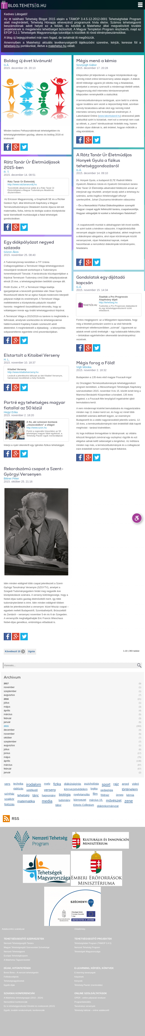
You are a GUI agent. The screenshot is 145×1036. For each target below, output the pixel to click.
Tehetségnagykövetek (14, 981)
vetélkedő (32, 790)
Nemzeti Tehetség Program (87, 947)
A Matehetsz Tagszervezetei (17, 960)
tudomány (64, 800)
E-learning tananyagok (85, 972)
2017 (6, 683)
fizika (57, 784)
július (6, 702)
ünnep (119, 794)
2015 (6, 726)
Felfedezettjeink (11, 977)
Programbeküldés (82, 1002)
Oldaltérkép (79, 929)
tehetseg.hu (12, 46)
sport (106, 784)
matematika (26, 801)
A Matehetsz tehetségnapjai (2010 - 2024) (23, 998)
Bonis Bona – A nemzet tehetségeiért (21, 972)
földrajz (105, 795)
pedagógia (106, 790)
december (9, 729)
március (8, 714)
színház (9, 793)
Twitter (24, 147)
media (47, 801)
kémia (130, 795)
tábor (58, 805)
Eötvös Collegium (83, 804)
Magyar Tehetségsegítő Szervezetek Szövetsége (26, 947)
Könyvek (78, 981)
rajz (116, 784)
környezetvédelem (76, 789)
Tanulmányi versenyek (84, 1006)
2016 (6, 699)
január (7, 722)
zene (128, 801)
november (9, 687)
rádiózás (18, 788)
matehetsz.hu (57, 46)
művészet (113, 800)
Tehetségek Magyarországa (87, 951)
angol (125, 783)
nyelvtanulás (82, 794)
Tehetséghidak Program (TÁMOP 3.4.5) (92, 943)
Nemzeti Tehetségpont (14, 951)
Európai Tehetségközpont (16, 956)
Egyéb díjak (9, 985)
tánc (35, 795)
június (7, 753)
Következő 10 (15, 651)
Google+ (15, 147)
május (7, 706)
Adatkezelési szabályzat (13, 929)
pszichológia (91, 783)
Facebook (7, 147)
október (8, 737)
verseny (50, 790)
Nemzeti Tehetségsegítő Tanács (19, 943)
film (95, 794)
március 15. (96, 799)
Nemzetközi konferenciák (15, 1002)
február (8, 718)
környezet (80, 799)
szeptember (10, 691)
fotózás (9, 804)
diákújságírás (72, 783)
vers (7, 784)
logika (94, 788)
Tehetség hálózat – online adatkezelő (91, 1010)
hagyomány (49, 795)
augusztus (9, 695)
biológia (65, 795)
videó (135, 783)
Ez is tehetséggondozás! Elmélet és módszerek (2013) (29, 1006)
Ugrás (31, 651)
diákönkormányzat (108, 806)
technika (18, 783)
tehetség (23, 795)
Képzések (79, 977)
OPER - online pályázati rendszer (90, 998)
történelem (130, 789)
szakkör (9, 799)
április (7, 710)
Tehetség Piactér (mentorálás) (88, 985)
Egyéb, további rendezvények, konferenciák (24, 1010)
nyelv (47, 783)
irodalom (33, 784)
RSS (14, 818)
